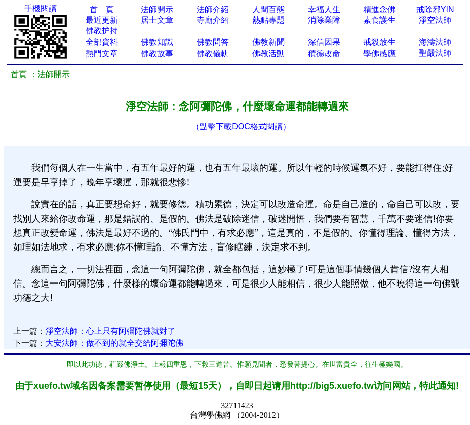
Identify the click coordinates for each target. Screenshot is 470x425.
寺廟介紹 (213, 20)
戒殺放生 (379, 42)
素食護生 (379, 20)
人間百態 (268, 9)
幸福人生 (324, 9)
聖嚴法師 (435, 53)
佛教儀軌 (213, 53)
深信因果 (324, 42)
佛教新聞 (268, 42)
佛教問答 (213, 42)
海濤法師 (435, 42)
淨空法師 (435, 20)
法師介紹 (213, 9)
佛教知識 (157, 42)
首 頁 (102, 9)
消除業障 (324, 20)
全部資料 (102, 42)
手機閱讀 (40, 8)
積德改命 (324, 53)
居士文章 (157, 20)
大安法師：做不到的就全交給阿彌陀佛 (114, 343)
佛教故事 (157, 53)
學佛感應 (379, 53)
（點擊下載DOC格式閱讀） (241, 126)
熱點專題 (268, 20)
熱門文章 (102, 53)
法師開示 (157, 9)
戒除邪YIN (435, 9)
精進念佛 (379, 9)
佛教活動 (268, 53)
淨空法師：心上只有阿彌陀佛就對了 (110, 331)
